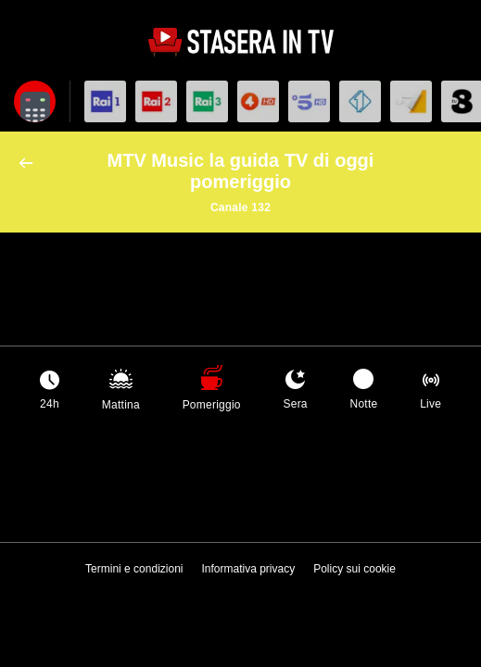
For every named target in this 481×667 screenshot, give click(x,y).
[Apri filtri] (35, 101)
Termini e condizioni (134, 568)
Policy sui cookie (354, 568)
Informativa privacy (248, 568)
